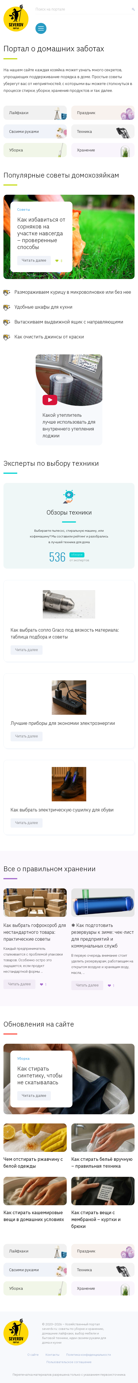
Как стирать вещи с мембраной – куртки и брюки (96, 1215)
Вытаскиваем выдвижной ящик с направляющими (68, 318)
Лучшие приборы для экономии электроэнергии (63, 719)
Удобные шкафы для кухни (43, 303)
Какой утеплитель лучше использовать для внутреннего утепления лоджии (69, 421)
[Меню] (40, 25)
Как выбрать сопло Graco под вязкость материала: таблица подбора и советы (65, 629)
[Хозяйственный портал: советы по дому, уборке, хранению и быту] (16, 17)
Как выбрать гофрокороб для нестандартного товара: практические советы (34, 928)
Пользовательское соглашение (69, 1358)
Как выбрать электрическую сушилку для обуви (62, 805)
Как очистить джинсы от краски (49, 333)
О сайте (33, 1351)
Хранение (97, 146)
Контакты (52, 1351)
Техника (97, 127)
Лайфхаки (30, 108)
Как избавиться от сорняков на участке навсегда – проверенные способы (41, 229)
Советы (23, 205)
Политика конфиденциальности (88, 1351)
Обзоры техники (69, 508)
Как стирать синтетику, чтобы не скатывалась (39, 1071)
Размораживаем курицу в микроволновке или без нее (72, 288)
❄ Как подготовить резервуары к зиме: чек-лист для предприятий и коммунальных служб (102, 931)
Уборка (30, 146)
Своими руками (30, 127)
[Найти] (132, 10)
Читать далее (34, 256)
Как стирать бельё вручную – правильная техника (101, 1158)
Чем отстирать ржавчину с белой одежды (33, 1158)
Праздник (97, 108)
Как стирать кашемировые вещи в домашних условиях (33, 1211)
